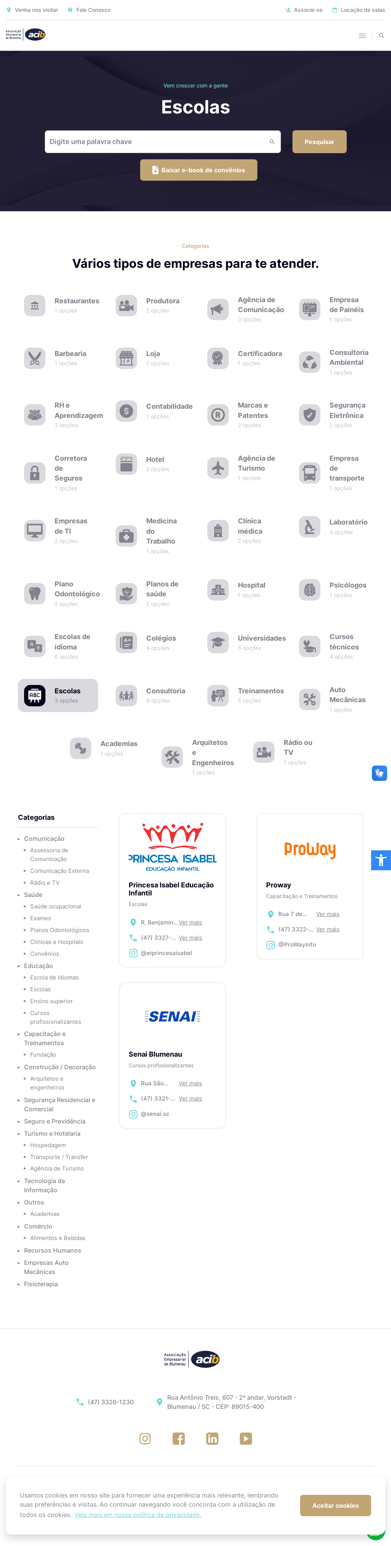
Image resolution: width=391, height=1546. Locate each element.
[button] (381, 860)
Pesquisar (319, 142)
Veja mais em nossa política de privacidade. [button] (137, 1514)
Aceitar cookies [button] (335, 1505)
